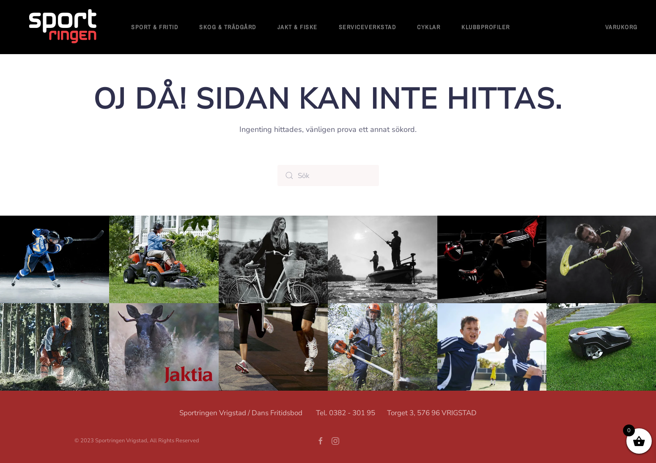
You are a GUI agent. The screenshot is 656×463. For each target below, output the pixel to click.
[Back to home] (63, 27)
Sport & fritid (154, 27)
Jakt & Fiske (297, 27)
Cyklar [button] (428, 27)
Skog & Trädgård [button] (227, 27)
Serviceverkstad (367, 27)
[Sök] (328, 175)
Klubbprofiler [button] (485, 27)
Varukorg (621, 27)
